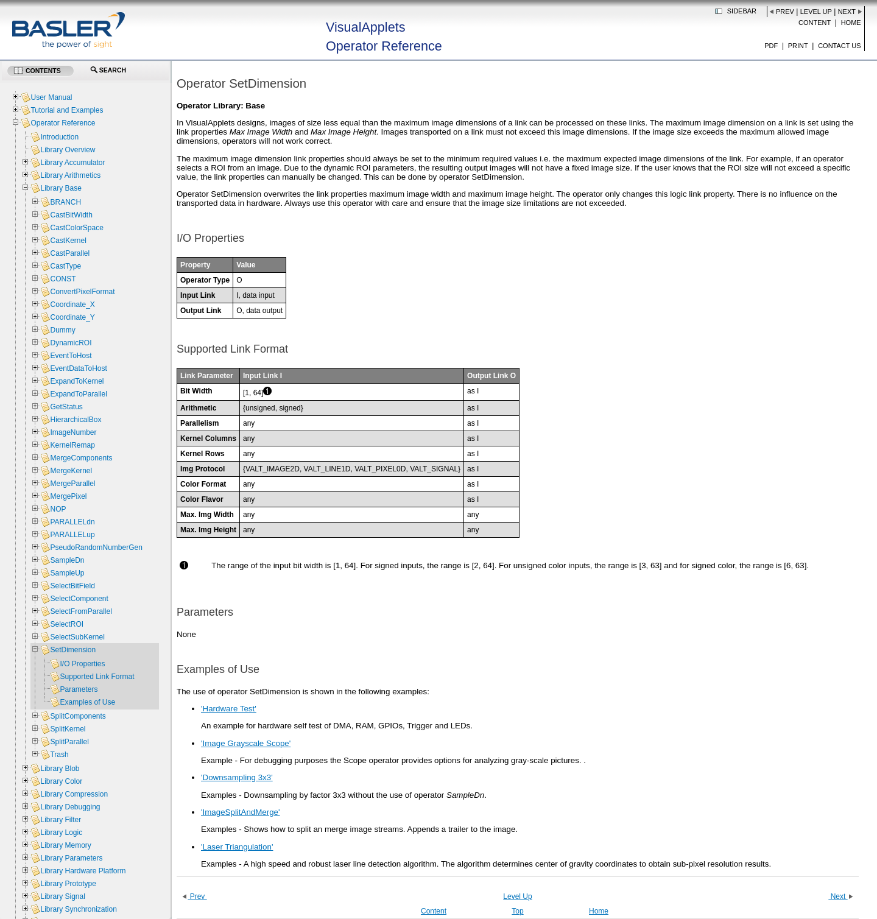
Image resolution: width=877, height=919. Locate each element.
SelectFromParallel (80, 611)
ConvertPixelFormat (82, 291)
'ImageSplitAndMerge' (240, 812)
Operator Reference (62, 123)
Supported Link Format (97, 676)
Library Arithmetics (70, 175)
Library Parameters (71, 858)
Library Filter (60, 819)
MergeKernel (71, 471)
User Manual (51, 97)
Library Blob (59, 768)
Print (798, 45)
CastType (65, 266)
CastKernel (68, 240)
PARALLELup (72, 534)
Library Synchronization (78, 909)
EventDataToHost (78, 368)
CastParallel (70, 253)
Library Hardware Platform (82, 871)
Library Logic (61, 832)
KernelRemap (72, 445)
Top (517, 911)
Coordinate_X (72, 304)
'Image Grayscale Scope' (246, 743)
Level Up (816, 11)
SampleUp (67, 573)
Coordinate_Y (72, 317)
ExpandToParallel (78, 394)
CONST (63, 279)
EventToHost (70, 355)
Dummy (62, 330)
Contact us (839, 45)
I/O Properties (82, 664)
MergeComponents (81, 458)
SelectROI (66, 624)
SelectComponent (79, 598)
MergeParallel (72, 483)
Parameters (78, 689)
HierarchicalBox (75, 419)
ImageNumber (73, 432)
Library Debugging (70, 807)
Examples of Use (87, 702)
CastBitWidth (71, 215)
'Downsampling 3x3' (237, 777)
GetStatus (66, 407)
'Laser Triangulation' (237, 846)
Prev (785, 11)
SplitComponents (77, 716)
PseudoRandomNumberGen (96, 547)
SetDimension (73, 650)
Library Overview (67, 150)
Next (847, 11)
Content (814, 22)
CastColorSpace (76, 228)
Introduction (59, 137)
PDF (771, 45)
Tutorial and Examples (66, 110)
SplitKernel (67, 729)
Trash (59, 754)
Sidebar (741, 11)
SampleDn (67, 560)
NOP (58, 509)
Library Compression (74, 794)
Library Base (60, 188)
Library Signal (62, 896)
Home (851, 22)
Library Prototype (68, 883)
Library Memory (65, 845)
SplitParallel (69, 742)
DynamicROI (70, 343)
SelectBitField (72, 586)
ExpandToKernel (77, 381)
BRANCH (65, 202)
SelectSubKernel (77, 637)
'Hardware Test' (228, 708)
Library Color (61, 781)
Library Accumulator (72, 162)
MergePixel (68, 496)
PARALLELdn (72, 522)
